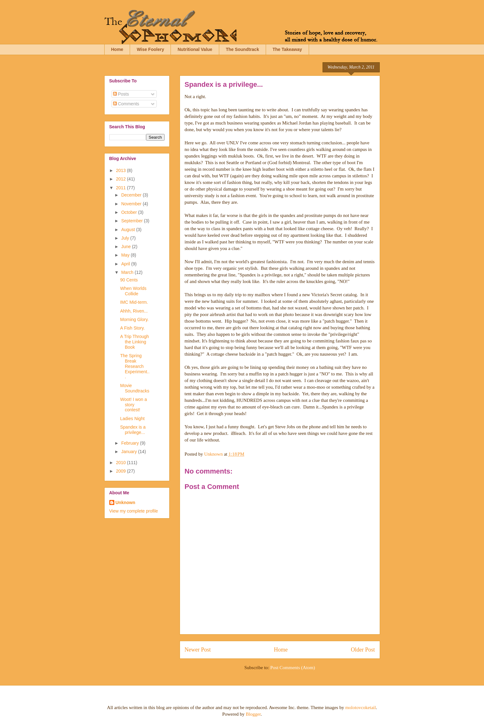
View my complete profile (133, 510)
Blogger (253, 714)
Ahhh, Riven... (134, 311)
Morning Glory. (134, 319)
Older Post (363, 650)
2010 (121, 462)
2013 (121, 170)
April (126, 263)
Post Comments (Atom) (292, 667)
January (129, 451)
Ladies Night (132, 418)
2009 (121, 471)
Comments (126, 103)
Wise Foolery (150, 49)
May (126, 255)
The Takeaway (287, 49)
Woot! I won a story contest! (133, 405)
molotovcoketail (360, 707)
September (132, 220)
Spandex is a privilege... (132, 430)
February (130, 443)
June (126, 246)
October (129, 212)
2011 (121, 187)
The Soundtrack (242, 49)
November (132, 203)
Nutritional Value (194, 49)
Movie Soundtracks (134, 388)
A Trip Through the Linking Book (134, 342)
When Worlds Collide (133, 291)
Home (117, 49)
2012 (121, 178)
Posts (121, 94)
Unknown (125, 502)
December (132, 194)
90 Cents (129, 279)
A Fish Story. (132, 327)
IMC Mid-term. (134, 302)
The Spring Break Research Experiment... (135, 366)
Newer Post (198, 650)
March (128, 272)
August (128, 229)
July (125, 238)
